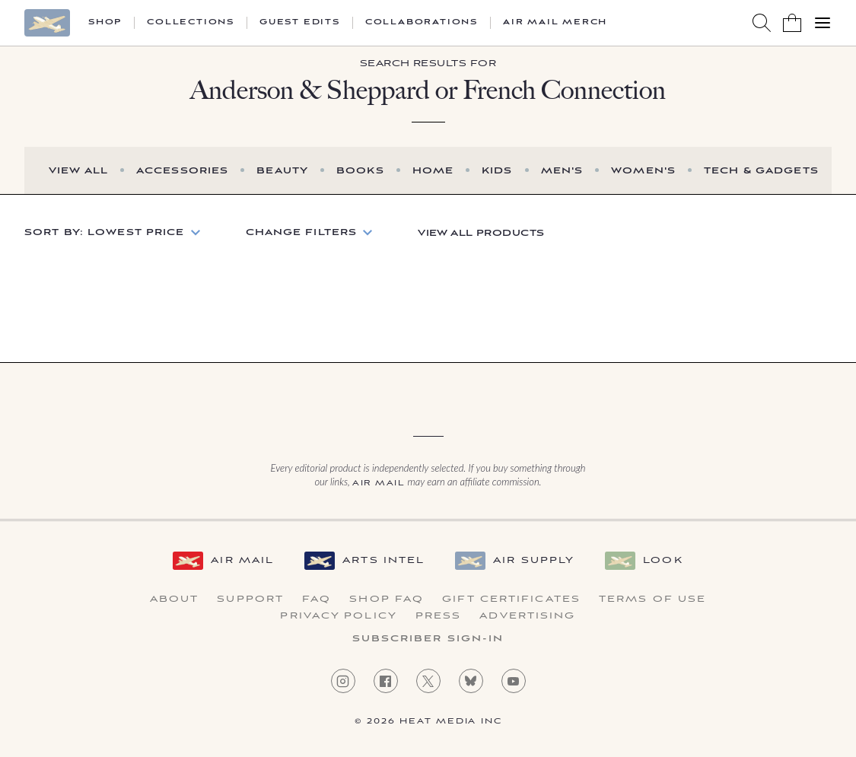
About (174, 599)
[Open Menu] (822, 23)
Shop (105, 22)
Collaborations (421, 22)
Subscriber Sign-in (428, 639)
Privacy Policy (338, 616)
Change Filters (302, 232)
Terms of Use (652, 599)
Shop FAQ (386, 599)
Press (438, 616)
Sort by (104, 232)
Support (250, 599)
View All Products (481, 233)
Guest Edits (299, 22)
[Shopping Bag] (792, 23)
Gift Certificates (511, 599)
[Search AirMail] (762, 23)
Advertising (527, 616)
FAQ (316, 599)
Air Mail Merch (555, 22)
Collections (190, 22)
